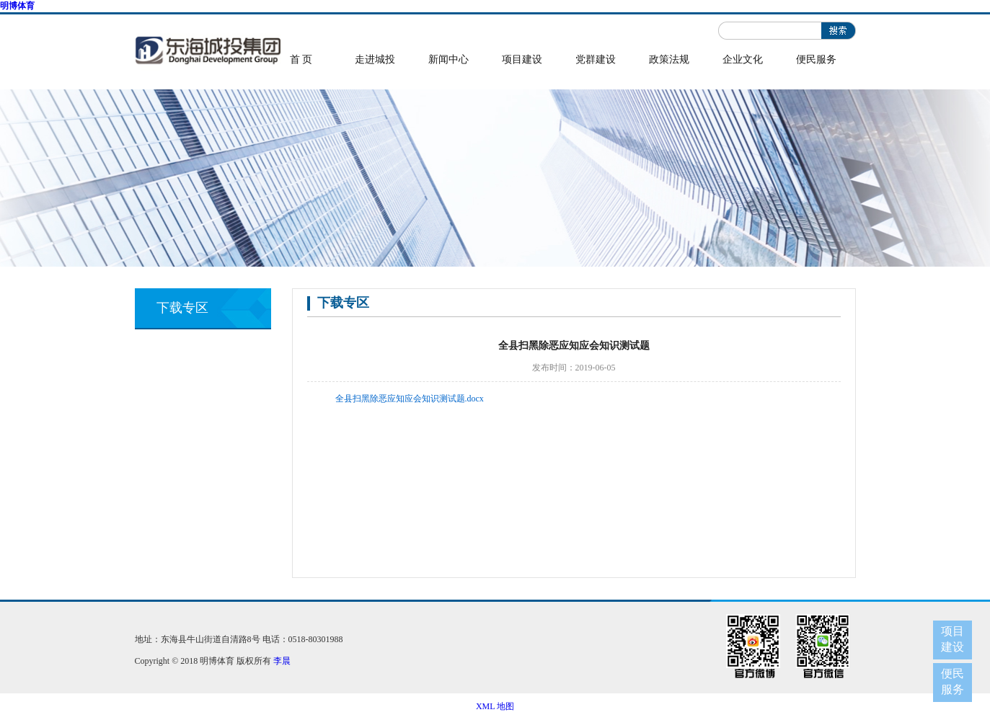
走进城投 (375, 59)
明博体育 (17, 6)
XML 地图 (495, 706)
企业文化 (742, 59)
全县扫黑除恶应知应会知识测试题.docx (409, 399)
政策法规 (669, 59)
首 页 (301, 59)
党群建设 (595, 59)
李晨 (282, 661)
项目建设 (522, 59)
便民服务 (816, 59)
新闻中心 (448, 59)
